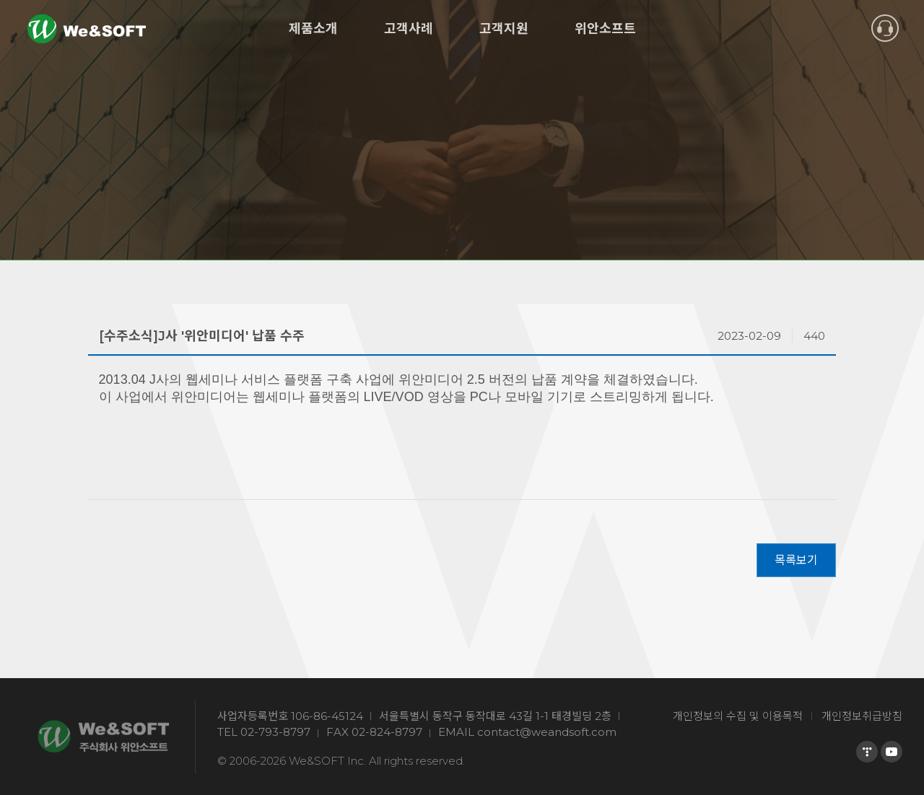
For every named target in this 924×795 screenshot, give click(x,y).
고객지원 (503, 29)
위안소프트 (605, 29)
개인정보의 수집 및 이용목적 (738, 716)
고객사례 (408, 29)
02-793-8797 (275, 732)
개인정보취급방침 (861, 716)
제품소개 (313, 29)
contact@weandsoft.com (546, 732)
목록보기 (796, 560)
